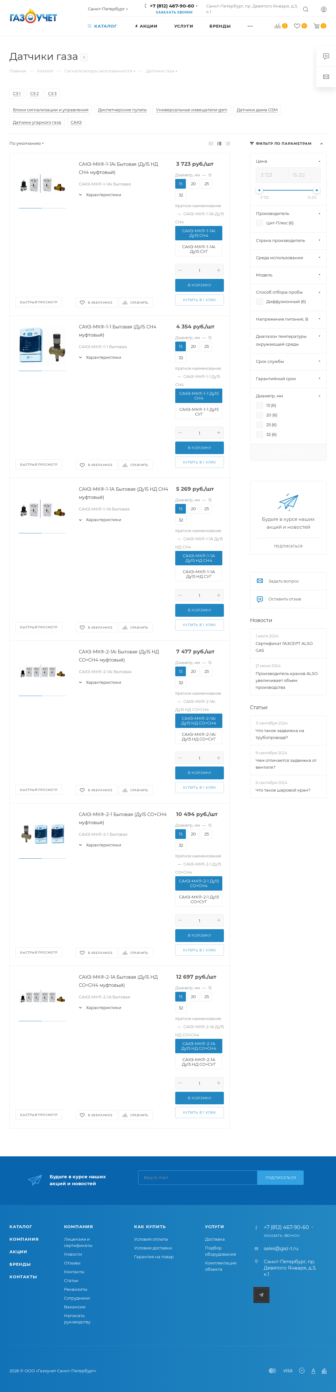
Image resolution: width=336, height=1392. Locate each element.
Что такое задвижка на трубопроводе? (280, 734)
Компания (24, 1239)
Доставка (215, 1239)
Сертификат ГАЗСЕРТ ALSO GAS (284, 647)
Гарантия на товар (154, 1256)
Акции (18, 1251)
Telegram (261, 1295)
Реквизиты (75, 1289)
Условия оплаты (151, 1239)
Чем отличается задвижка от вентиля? (286, 764)
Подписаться (281, 1177)
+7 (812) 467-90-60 (172, 6)
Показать (288, 452)
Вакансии (74, 1306)
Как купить (149, 1226)
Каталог (20, 1226)
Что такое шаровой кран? (283, 790)
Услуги (214, 1226)
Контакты (23, 1276)
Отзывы (72, 1262)
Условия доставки (153, 1247)
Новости (261, 620)
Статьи (259, 707)
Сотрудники (77, 1297)
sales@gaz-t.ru (281, 1248)
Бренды (20, 1264)
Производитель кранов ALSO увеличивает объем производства (287, 680)
